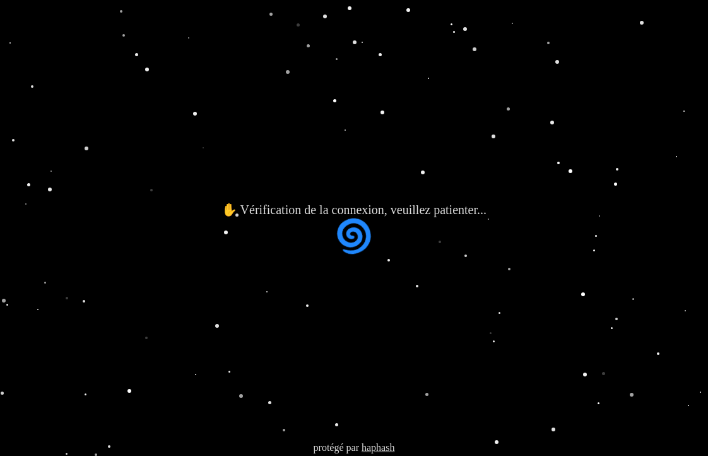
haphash (378, 447)
